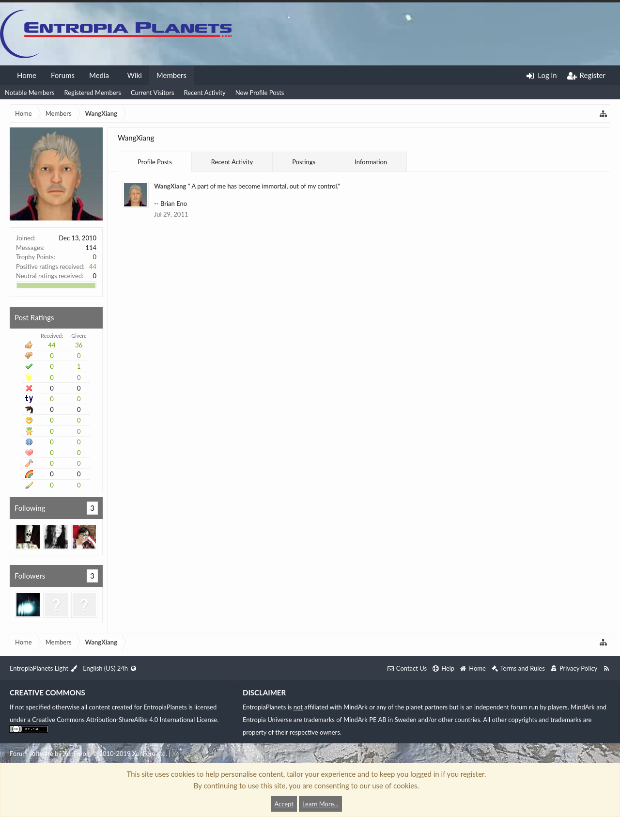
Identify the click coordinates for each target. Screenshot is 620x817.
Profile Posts (155, 162)
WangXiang (170, 186)
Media (99, 75)
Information (371, 162)
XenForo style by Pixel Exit (208, 753)
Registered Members (92, 92)
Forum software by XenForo (88, 753)
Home (26, 75)
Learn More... (320, 804)
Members (171, 75)
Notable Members (30, 92)
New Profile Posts (259, 92)
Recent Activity (205, 92)
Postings (303, 162)
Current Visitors (152, 92)
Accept (284, 804)
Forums (63, 75)
